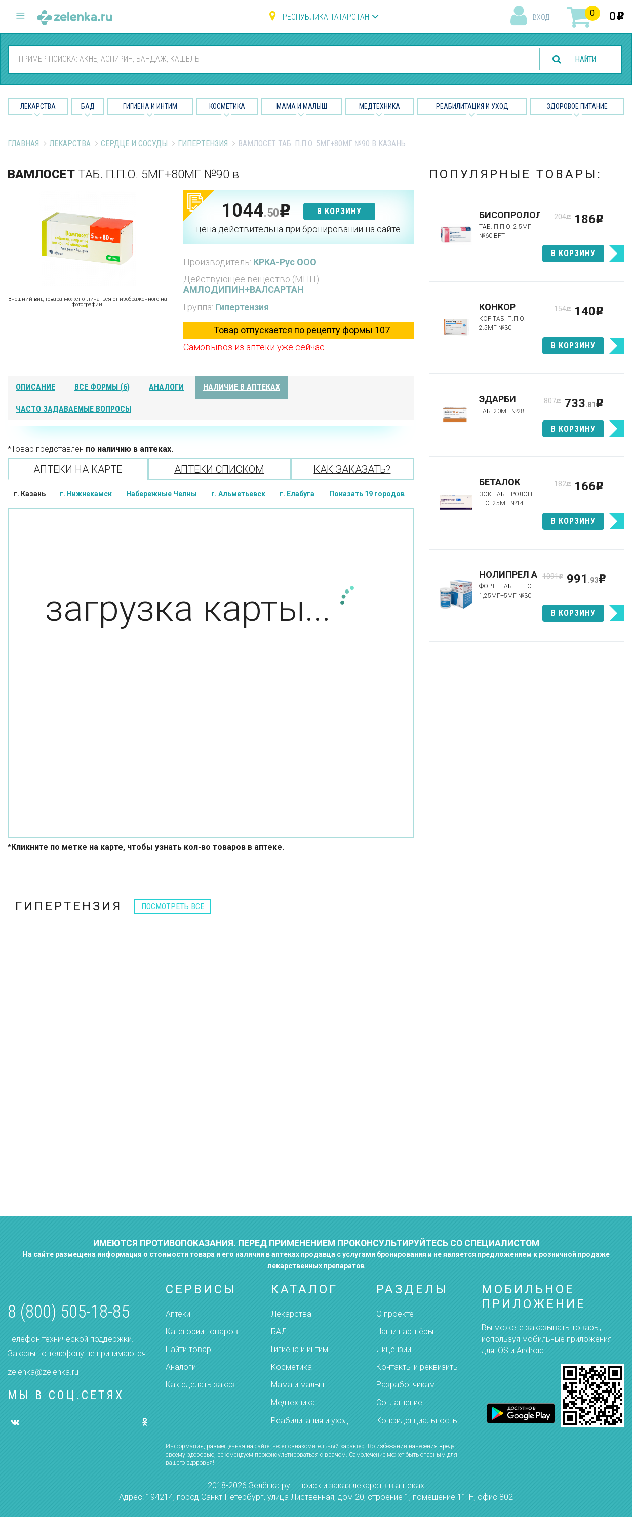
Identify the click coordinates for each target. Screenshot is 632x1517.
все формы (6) (102, 387)
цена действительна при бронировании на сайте (298, 229)
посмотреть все (172, 906)
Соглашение (399, 1402)
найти (582, 59)
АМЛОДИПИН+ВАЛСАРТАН (243, 289)
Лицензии (393, 1349)
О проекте (395, 1314)
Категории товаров (202, 1331)
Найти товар (188, 1349)
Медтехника (379, 106)
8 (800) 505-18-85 (69, 1311)
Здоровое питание (577, 106)
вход (541, 17)
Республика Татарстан (326, 17)
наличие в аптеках (241, 387)
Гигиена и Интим (150, 106)
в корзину (339, 211)
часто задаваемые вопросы (73, 409)
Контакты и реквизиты (417, 1367)
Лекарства (38, 106)
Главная (23, 143)
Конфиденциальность (416, 1420)
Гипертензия (203, 143)
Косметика (227, 106)
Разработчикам (405, 1384)
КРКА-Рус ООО (285, 262)
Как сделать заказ (200, 1384)
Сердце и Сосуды (134, 143)
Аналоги (181, 1367)
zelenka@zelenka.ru (43, 1372)
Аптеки (178, 1314)
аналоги (166, 387)
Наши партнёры (404, 1331)
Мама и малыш (301, 106)
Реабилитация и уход (472, 106)
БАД (88, 106)
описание (35, 387)
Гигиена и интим (299, 1349)
